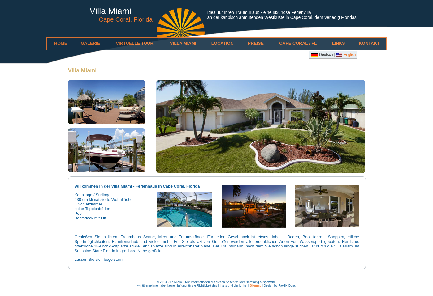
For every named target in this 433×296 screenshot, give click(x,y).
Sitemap (255, 285)
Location (222, 43)
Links (338, 43)
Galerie (90, 43)
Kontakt (369, 43)
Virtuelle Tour (135, 43)
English (350, 55)
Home (60, 43)
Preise (256, 43)
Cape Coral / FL (298, 43)
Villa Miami (183, 43)
